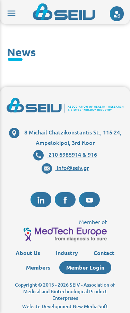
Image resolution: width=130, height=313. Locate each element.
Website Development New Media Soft (65, 306)
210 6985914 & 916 (65, 154)
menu (10, 12)
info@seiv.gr (65, 167)
